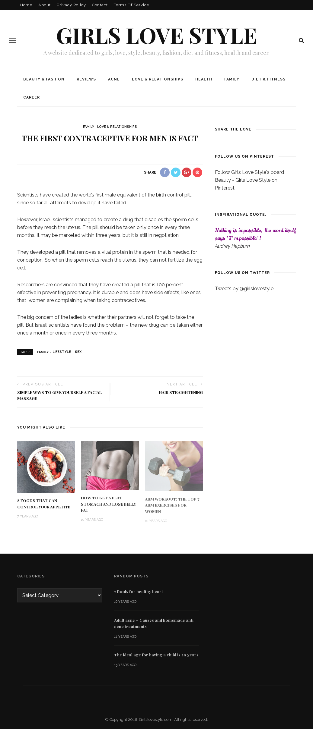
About (44, 5)
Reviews (86, 79)
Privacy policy (71, 5)
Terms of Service (131, 5)
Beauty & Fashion (44, 79)
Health (203, 79)
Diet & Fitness (268, 79)
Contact (100, 5)
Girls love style (156, 34)
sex (78, 352)
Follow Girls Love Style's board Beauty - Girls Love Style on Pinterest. (249, 180)
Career (31, 97)
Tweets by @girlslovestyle (244, 288)
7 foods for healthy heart (138, 591)
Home (26, 5)
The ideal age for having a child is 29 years (156, 654)
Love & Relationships (157, 79)
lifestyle (62, 352)
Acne (114, 79)
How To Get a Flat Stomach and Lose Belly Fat (108, 504)
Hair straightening (181, 392)
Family (231, 79)
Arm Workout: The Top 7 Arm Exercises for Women (172, 505)
